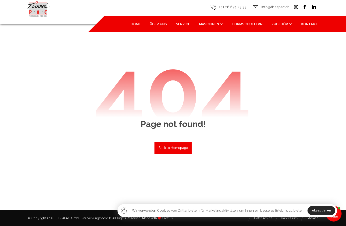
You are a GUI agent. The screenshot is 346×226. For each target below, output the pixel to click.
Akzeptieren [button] (321, 210)
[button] (296, 7)
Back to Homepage (173, 148)
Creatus (167, 218)
